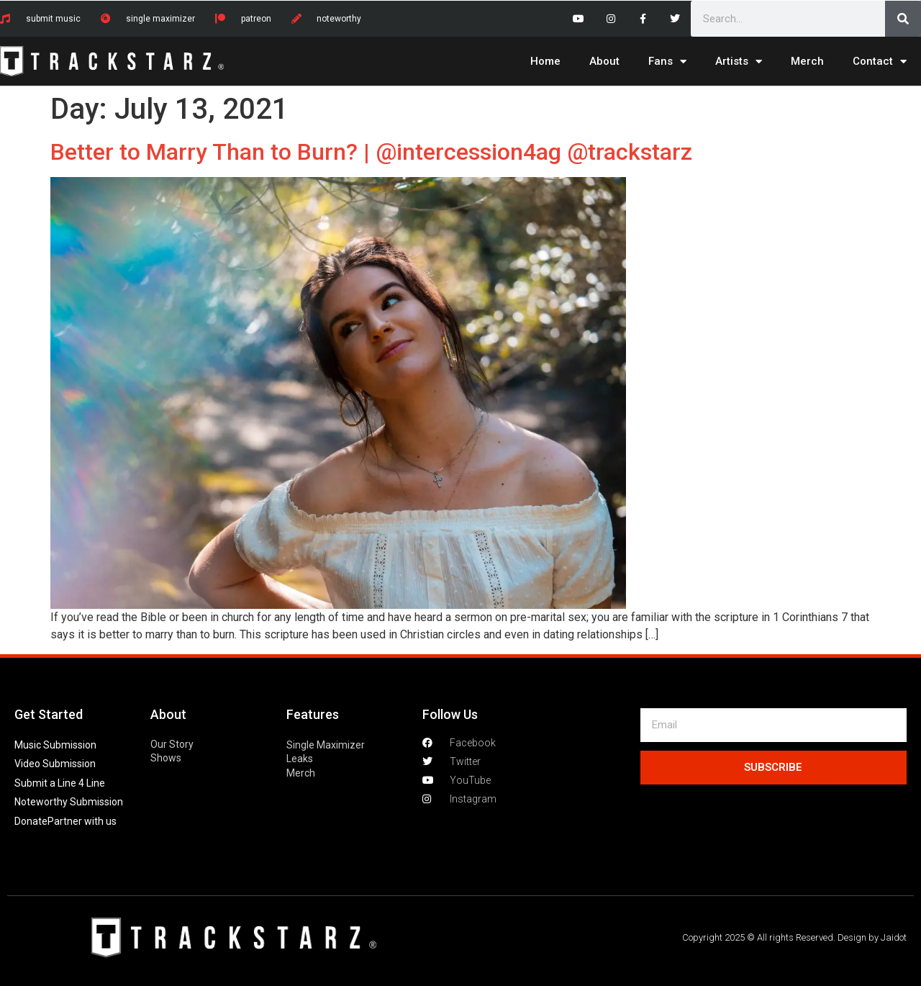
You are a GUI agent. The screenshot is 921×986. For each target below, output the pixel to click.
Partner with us (82, 821)
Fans (667, 61)
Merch (807, 61)
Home (545, 61)
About (604, 61)
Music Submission (55, 745)
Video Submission (55, 763)
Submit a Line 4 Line (59, 783)
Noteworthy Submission (68, 802)
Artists (738, 61)
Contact (880, 61)
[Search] (903, 19)
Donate (30, 821)
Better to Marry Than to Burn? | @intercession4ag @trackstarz (371, 152)
